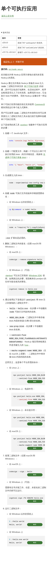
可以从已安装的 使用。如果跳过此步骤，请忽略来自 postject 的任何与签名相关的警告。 (25, 279)
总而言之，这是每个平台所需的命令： (22, 363)
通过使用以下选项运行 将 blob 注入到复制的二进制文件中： (25, 302)
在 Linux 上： (15, 368)
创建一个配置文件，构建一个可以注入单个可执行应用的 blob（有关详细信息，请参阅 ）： (25, 155)
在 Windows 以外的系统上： (22, 202)
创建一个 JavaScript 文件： (17, 134)
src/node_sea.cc (16, 70)
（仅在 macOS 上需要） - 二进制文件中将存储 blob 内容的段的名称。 (27, 354)
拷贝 (34, 144)
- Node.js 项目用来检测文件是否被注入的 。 (28, 341)
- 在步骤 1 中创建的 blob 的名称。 (26, 328)
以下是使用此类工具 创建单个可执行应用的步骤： (24, 127)
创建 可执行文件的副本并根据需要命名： (24, 195)
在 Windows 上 (16, 532)
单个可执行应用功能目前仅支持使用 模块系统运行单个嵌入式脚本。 (23, 106)
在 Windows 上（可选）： (21, 270)
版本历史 (6, 33)
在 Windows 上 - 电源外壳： (22, 389)
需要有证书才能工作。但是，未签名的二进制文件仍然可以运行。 (25, 489)
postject (24, 125)
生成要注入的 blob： (14, 176)
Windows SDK (35, 276)
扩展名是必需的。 (16, 238)
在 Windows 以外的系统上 (21, 514)
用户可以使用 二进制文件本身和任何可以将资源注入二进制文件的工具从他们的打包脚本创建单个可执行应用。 (23, 116)
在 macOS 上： (16, 253)
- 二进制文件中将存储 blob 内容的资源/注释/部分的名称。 (27, 320)
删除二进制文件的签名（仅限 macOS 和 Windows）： (23, 246)
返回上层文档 (7, 16)
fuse (26, 345)
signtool (9, 276)
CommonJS (40, 105)
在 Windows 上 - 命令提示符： (23, 410)
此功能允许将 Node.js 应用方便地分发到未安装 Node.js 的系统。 (22, 77)
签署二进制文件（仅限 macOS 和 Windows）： (20, 458)
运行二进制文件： (13, 509)
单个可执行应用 (31, 87)
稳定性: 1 (7, 62)
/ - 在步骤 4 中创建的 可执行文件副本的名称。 (28, 311)
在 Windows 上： (17, 220)
